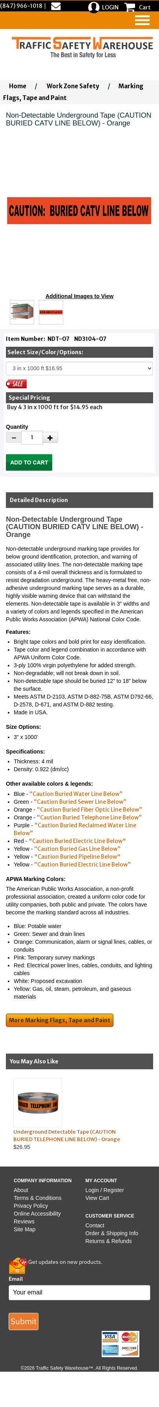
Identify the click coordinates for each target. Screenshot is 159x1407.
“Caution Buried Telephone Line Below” (89, 817)
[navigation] (142, 20)
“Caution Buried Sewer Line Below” (80, 801)
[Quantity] (32, 437)
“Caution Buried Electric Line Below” (82, 864)
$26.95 (73, 1114)
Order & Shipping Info (112, 1233)
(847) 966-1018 (21, 5)
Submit (24, 1321)
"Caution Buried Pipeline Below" (77, 856)
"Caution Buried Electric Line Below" (77, 841)
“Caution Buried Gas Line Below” (77, 848)
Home (17, 86)
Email (17, 1278)
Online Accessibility (37, 1213)
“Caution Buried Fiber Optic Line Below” (89, 809)
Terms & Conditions (37, 1198)
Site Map (24, 1229)
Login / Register (105, 1190)
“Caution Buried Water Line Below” (75, 793)
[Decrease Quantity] (14, 437)
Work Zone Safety (73, 86)
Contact (95, 1225)
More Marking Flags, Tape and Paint (59, 1020)
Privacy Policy (31, 1206)
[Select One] (79, 368)
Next (151, 1114)
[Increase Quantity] (50, 437)
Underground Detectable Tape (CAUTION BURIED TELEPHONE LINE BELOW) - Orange (66, 1136)
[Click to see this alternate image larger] (22, 312)
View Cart (97, 1198)
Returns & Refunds (109, 1241)
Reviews (24, 1221)
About (21, 1190)
